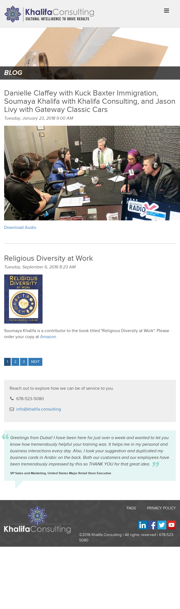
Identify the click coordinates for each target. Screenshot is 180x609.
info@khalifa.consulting (38, 409)
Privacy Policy (161, 508)
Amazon (48, 336)
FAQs (131, 508)
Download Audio (20, 227)
